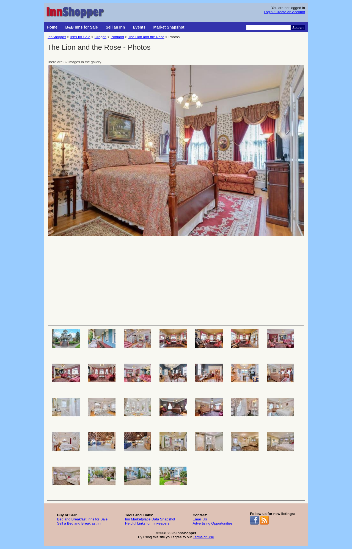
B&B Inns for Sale (81, 27)
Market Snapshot (169, 27)
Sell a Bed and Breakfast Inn (79, 523)
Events (139, 27)
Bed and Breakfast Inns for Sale (82, 519)
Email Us (200, 519)
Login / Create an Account (284, 12)
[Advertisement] (176, 280)
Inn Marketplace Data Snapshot (150, 519)
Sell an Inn (115, 27)
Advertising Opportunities (212, 523)
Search (298, 28)
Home (52, 27)
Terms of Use (203, 537)
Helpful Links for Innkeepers (147, 523)
